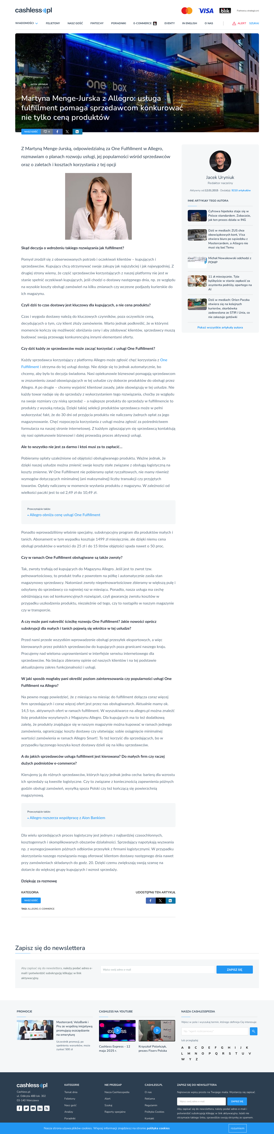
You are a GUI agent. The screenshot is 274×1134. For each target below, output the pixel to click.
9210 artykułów (241, 190)
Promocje (24, 1011)
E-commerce (142, 23)
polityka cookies (158, 1128)
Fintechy (97, 23)
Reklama (150, 1098)
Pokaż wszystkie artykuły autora (220, 327)
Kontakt (149, 1118)
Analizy (68, 1112)
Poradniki (118, 23)
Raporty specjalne (115, 1112)
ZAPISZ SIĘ (234, 969)
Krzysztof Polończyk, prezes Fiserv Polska (153, 1048)
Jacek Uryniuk (39, 84)
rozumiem (237, 1128)
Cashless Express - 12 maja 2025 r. (114, 1048)
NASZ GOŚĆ (31, 131)
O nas (209, 23)
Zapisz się (237, 1101)
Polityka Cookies (154, 1112)
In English (189, 23)
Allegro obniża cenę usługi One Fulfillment (63, 514)
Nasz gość (75, 23)
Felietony (53, 23)
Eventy (170, 23)
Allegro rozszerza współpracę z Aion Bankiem (66, 817)
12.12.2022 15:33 (39, 87)
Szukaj (108, 1105)
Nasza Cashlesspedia (117, 1092)
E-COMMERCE (46, 908)
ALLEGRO (33, 908)
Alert (107, 1098)
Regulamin (151, 1105)
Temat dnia (70, 1092)
